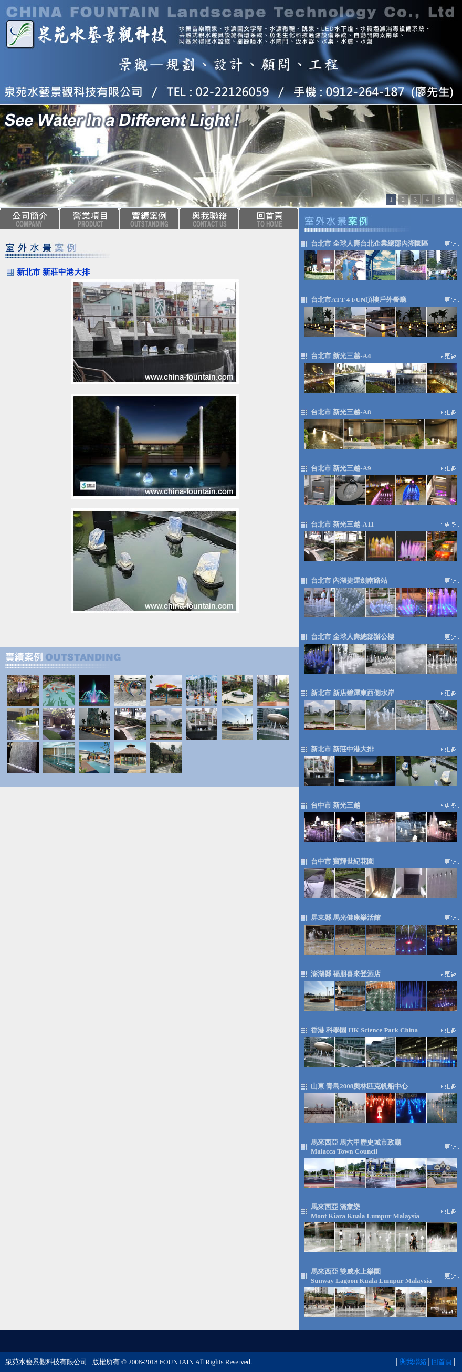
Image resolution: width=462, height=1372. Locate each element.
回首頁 (442, 1362)
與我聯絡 (413, 1362)
